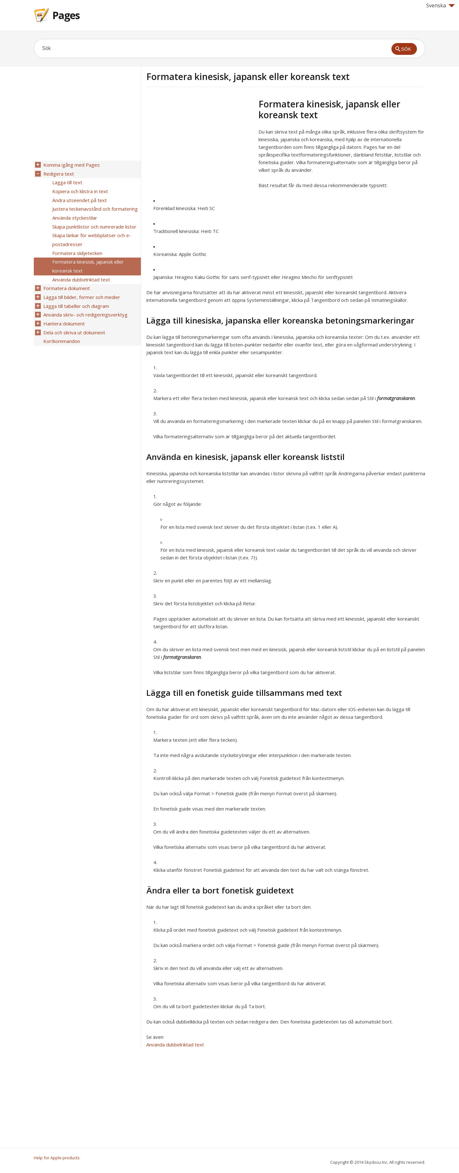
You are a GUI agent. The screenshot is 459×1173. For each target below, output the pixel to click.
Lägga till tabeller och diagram (75, 297)
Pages (66, 15)
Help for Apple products (57, 1158)
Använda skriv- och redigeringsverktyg (85, 305)
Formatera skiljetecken (77, 247)
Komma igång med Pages (71, 165)
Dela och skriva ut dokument (74, 322)
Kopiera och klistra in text (79, 189)
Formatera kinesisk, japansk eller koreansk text (87, 260)
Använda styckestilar (74, 214)
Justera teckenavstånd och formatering (94, 206)
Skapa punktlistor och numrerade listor (94, 223)
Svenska (440, 5)
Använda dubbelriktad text (175, 1044)
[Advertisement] (199, 143)
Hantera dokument (63, 314)
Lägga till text (67, 181)
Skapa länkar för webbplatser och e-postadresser (91, 235)
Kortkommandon (61, 330)
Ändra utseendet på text (79, 198)
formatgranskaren (396, 398)
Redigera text (58, 173)
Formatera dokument (66, 281)
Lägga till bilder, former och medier (81, 289)
